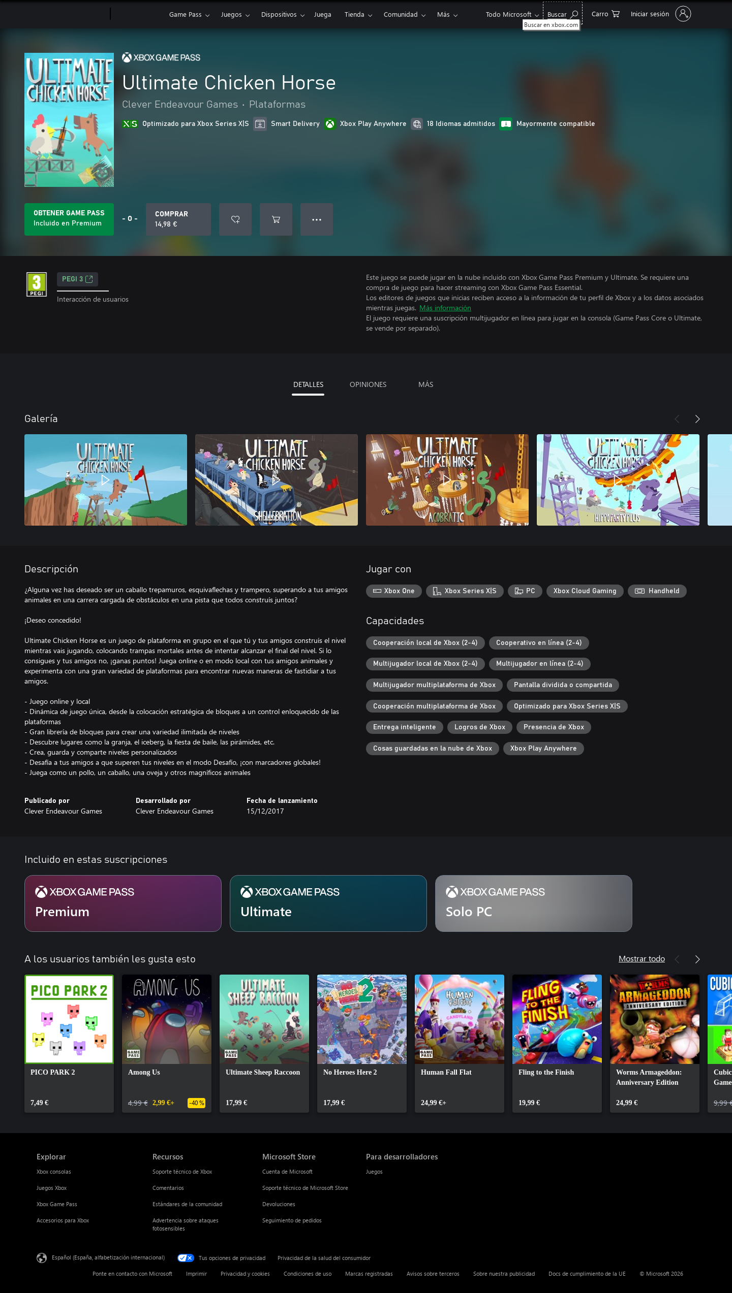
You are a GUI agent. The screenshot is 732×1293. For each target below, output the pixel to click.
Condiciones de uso (307, 1273)
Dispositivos (279, 14)
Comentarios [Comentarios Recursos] (168, 1187)
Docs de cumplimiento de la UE (587, 1273)
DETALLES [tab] (308, 384)
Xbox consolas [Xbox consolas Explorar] (54, 1171)
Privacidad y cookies (245, 1273)
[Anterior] (677, 419)
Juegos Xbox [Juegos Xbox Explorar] (52, 1187)
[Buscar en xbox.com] (563, 13)
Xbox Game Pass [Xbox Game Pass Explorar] (57, 1204)
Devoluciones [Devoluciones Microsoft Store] (278, 1204)
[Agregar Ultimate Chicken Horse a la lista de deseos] (235, 219)
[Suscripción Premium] (123, 903)
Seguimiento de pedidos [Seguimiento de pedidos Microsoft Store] (292, 1220)
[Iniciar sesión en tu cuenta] (660, 14)
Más (443, 14)
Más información (445, 307)
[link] (69, 1044)
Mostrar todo (642, 958)
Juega (322, 14)
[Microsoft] (71, 14)
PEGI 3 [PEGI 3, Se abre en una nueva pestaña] (77, 279)
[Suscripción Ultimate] (328, 903)
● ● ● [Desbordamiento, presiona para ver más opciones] (317, 219)
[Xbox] (138, 14)
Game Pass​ (185, 14)
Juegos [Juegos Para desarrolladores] (374, 1171)
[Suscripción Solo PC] (533, 903)
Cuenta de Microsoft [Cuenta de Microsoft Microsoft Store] (287, 1171)
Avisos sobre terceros (433, 1273)
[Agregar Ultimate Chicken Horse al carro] (276, 219)
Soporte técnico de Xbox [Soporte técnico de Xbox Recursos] (182, 1171)
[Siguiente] (697, 419)
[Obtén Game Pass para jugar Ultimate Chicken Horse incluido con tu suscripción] (69, 219)
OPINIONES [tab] (368, 384)
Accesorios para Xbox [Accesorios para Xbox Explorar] (63, 1220)
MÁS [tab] (425, 384)
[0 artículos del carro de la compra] (606, 13)
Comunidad (401, 14)
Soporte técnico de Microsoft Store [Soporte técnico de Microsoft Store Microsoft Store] (305, 1187)
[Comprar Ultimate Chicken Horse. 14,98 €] (178, 219)
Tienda (354, 14)
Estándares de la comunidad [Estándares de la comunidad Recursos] (187, 1204)
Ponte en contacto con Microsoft (132, 1273)
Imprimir (196, 1273)
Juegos (231, 14)
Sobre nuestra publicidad (504, 1273)
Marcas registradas (369, 1273)
